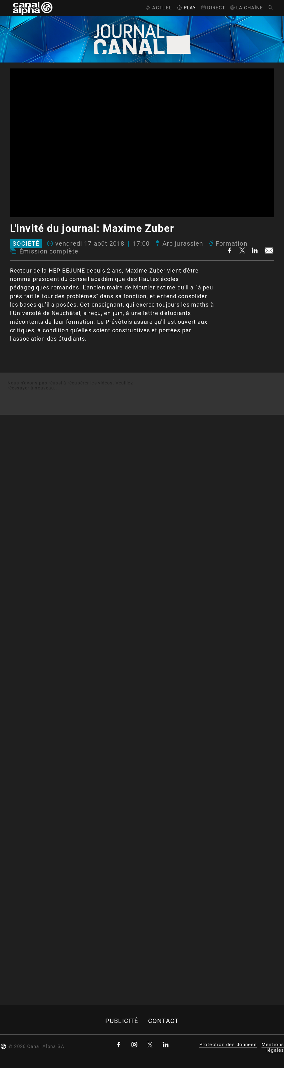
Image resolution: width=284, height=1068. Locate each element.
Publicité (121, 1021)
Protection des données (228, 1044)
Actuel (158, 8)
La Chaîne (246, 8)
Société (25, 243)
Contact (163, 1021)
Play (186, 8)
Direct (212, 8)
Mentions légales (273, 1047)
